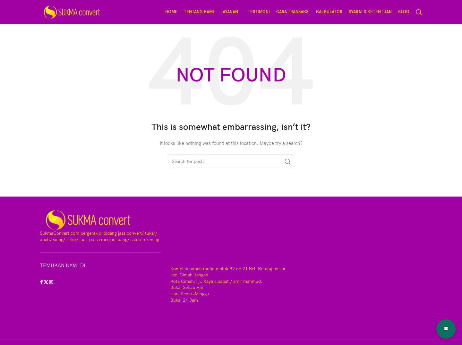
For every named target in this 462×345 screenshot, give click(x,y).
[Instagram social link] (51, 282)
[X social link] (46, 282)
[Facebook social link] (42, 282)
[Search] (419, 12)
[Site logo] (72, 11)
